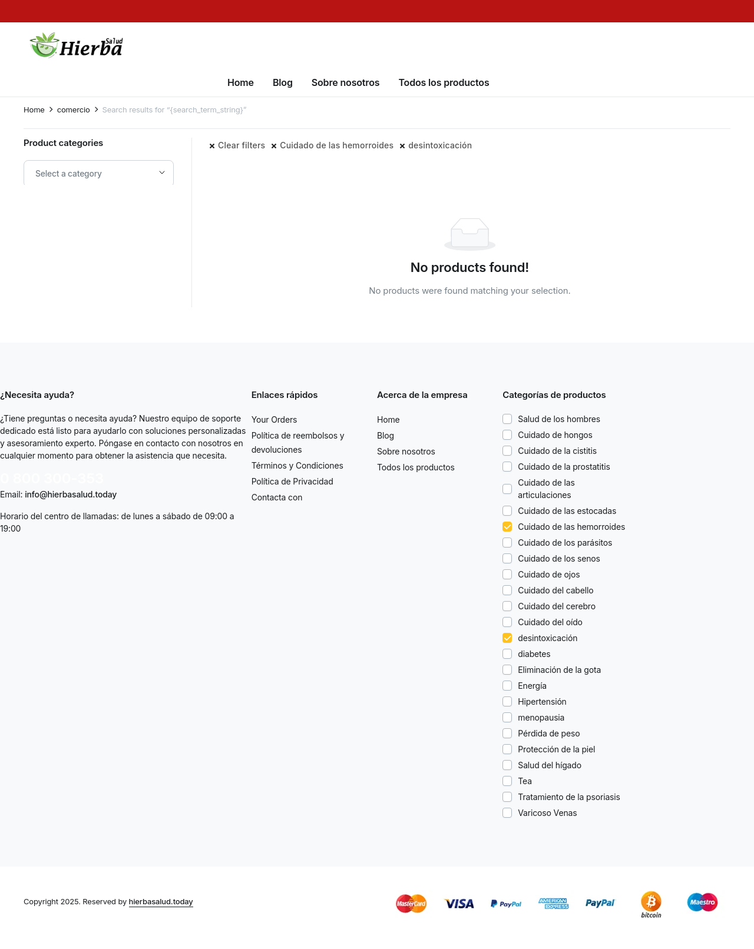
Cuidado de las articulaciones (546, 488)
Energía (532, 686)
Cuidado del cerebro (557, 606)
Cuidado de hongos (555, 435)
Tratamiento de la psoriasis (569, 797)
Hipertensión (542, 701)
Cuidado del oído (550, 622)
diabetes (534, 654)
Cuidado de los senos (559, 558)
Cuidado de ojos (549, 574)
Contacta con (277, 497)
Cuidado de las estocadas (567, 511)
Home (240, 82)
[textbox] (73, 173)
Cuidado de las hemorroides (336, 145)
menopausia (541, 717)
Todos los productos (443, 82)
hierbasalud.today (161, 901)
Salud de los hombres (559, 419)
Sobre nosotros (346, 82)
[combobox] (99, 173)
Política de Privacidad (292, 481)
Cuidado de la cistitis (557, 451)
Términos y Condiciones (297, 465)
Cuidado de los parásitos (565, 542)
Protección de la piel (556, 749)
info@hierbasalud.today (71, 494)
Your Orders (274, 419)
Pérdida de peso (549, 733)
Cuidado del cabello (555, 590)
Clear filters (241, 145)
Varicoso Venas (547, 813)
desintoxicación (440, 145)
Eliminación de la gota (559, 670)
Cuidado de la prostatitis (564, 467)
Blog (283, 82)
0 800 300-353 (52, 478)
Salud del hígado (549, 765)
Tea (525, 781)
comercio (73, 110)
